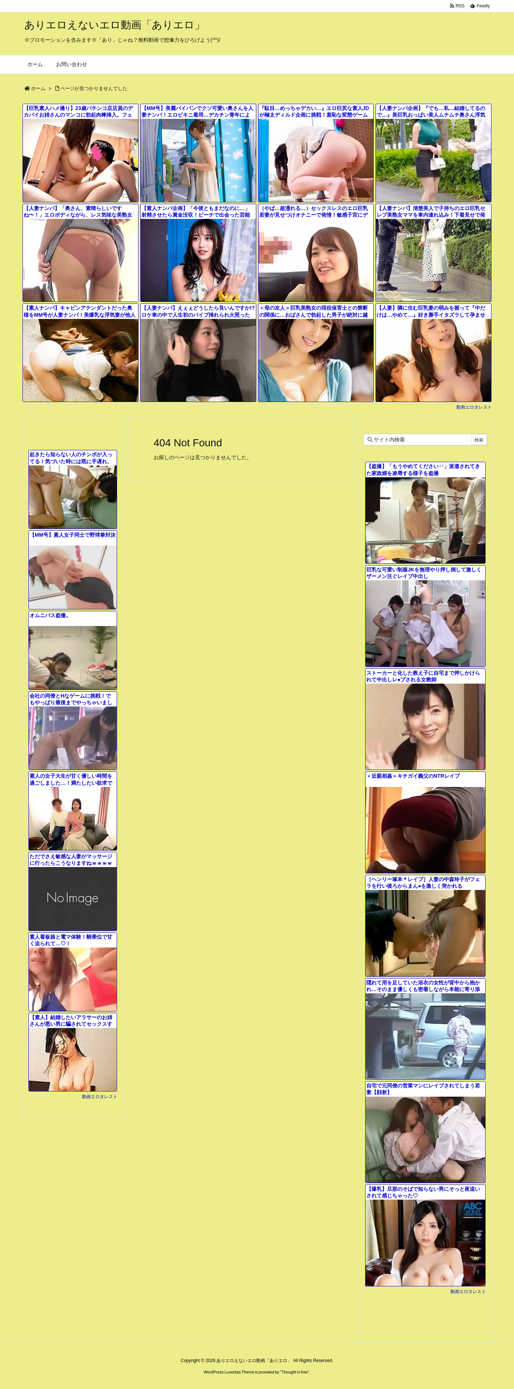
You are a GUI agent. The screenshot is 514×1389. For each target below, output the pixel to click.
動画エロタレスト (474, 407)
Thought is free (294, 1372)
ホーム (38, 88)
